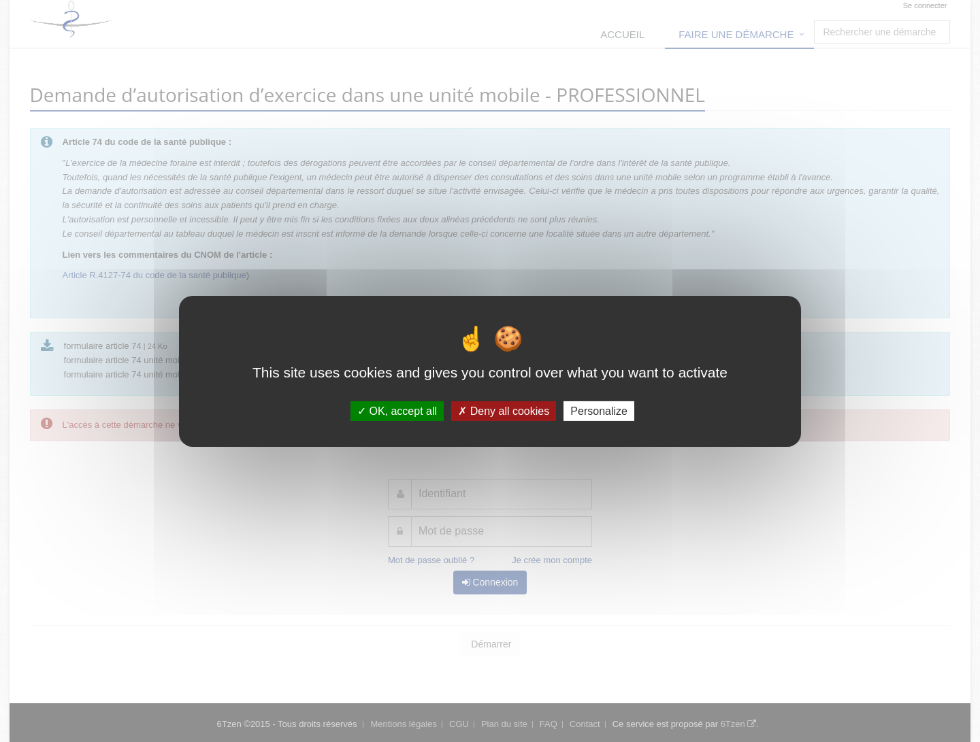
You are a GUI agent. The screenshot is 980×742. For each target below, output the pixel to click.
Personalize (598, 410)
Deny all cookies (503, 410)
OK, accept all (397, 410)
